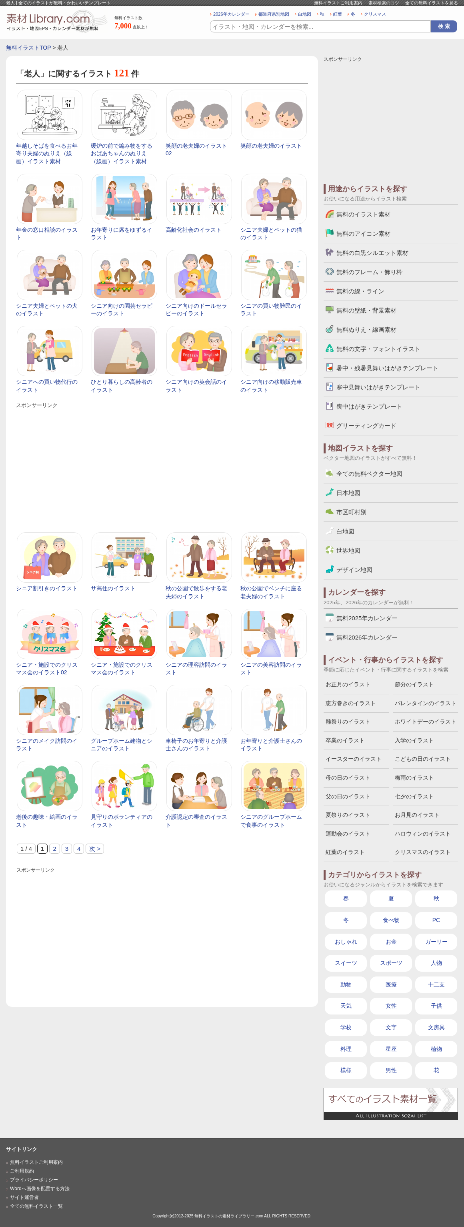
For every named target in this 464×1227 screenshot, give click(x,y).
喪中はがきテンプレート (369, 406)
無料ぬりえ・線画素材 (366, 329)
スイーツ (346, 963)
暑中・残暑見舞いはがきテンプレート (387, 368)
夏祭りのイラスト (348, 815)
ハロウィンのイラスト (423, 833)
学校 (346, 1027)
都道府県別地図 (273, 14)
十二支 (436, 984)
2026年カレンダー (231, 14)
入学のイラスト (414, 740)
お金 (391, 941)
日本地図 (348, 492)
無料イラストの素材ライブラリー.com (228, 1216)
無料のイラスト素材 (363, 214)
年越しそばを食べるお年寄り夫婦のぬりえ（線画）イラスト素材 (47, 153)
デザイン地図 (354, 569)
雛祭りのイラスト (348, 721)
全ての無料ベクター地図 (369, 473)
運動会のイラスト (348, 833)
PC (436, 920)
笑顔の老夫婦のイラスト (271, 145)
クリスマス (375, 14)
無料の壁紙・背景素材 (366, 310)
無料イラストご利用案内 (338, 2)
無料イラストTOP (28, 47)
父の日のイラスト (348, 796)
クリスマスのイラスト (423, 852)
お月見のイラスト (417, 815)
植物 (436, 1049)
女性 (391, 1005)
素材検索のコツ (383, 2)
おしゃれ (346, 941)
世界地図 (348, 550)
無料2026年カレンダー (367, 637)
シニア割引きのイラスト (47, 588)
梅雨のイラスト (414, 777)
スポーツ (391, 963)
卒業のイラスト (345, 740)
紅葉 (337, 14)
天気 (346, 1005)
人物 (436, 963)
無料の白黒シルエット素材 (372, 252)
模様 (346, 1070)
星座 (391, 1049)
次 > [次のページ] (94, 848)
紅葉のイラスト (345, 852)
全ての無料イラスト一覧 (36, 1206)
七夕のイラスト (414, 796)
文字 (391, 1027)
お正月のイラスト (348, 684)
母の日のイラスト (348, 777)
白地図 (304, 14)
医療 (391, 984)
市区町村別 (351, 512)
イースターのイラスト (354, 759)
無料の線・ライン (360, 291)
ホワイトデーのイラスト (425, 721)
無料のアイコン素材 (363, 233)
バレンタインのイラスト (425, 703)
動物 (346, 984)
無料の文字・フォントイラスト (378, 348)
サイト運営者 (24, 1197)
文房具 (436, 1027)
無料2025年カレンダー (367, 618)
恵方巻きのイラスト (351, 703)
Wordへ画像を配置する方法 (40, 1188)
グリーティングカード (366, 425)
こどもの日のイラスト (423, 759)
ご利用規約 (22, 1171)
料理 (346, 1049)
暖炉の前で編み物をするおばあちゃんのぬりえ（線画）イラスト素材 (121, 153)
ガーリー (436, 941)
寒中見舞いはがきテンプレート (378, 387)
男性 (391, 1070)
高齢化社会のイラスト (194, 230)
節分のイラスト (414, 684)
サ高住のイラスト (113, 588)
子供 (436, 1005)
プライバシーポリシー (34, 1180)
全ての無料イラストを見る (431, 2)
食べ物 (391, 920)
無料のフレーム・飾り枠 (369, 272)
